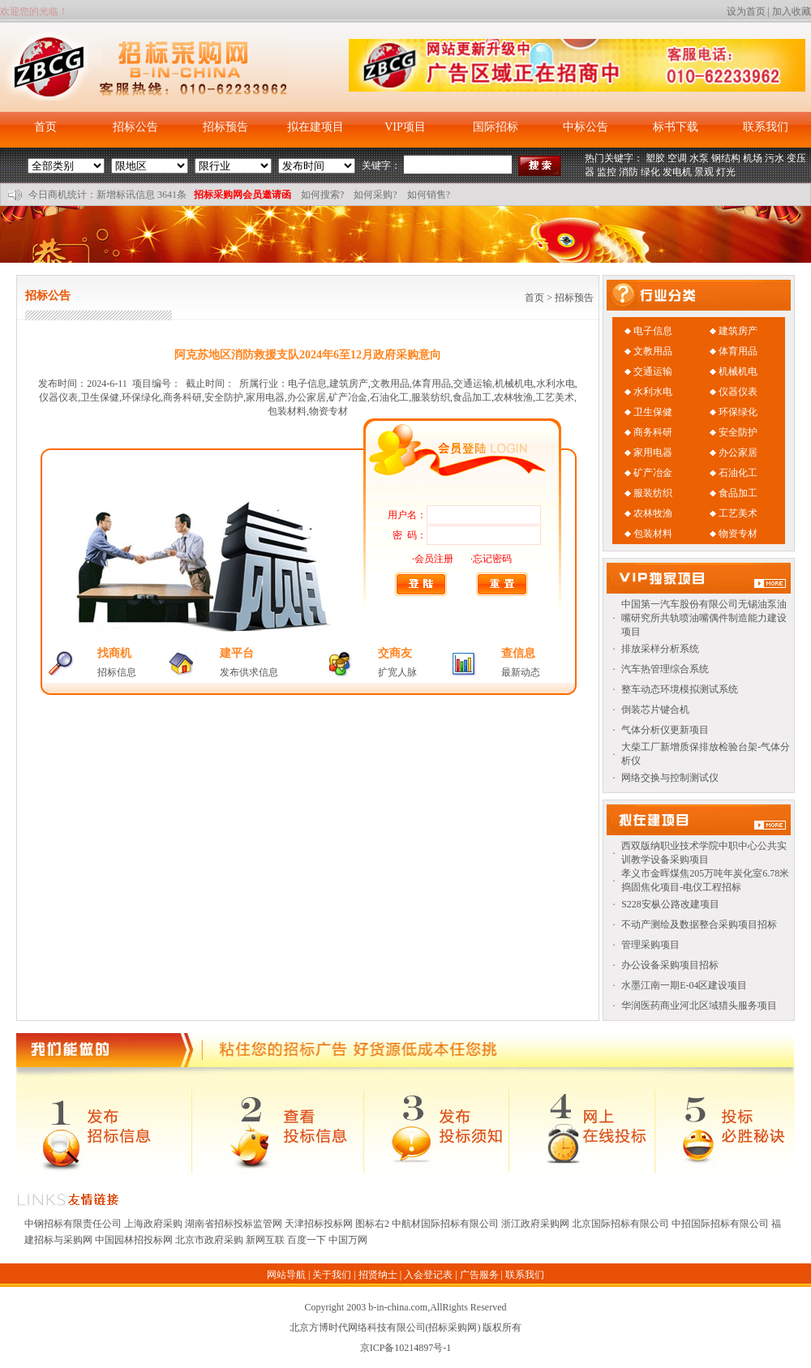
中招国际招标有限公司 (720, 1223)
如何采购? (375, 194)
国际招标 (495, 127)
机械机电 (738, 371)
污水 (774, 158)
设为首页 (746, 11)
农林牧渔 (652, 513)
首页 (45, 127)
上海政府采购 (153, 1223)
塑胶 (655, 158)
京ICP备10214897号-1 (406, 1347)
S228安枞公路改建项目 (670, 904)
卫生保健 (652, 412)
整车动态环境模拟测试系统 (679, 689)
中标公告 (585, 127)
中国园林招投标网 (134, 1240)
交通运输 (652, 371)
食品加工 (738, 493)
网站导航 (286, 1274)
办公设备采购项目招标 (670, 965)
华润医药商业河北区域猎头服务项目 (699, 1005)
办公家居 (738, 452)
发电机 (677, 172)
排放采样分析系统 (660, 648)
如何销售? (428, 194)
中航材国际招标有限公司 (445, 1223)
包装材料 (652, 533)
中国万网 (347, 1240)
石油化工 (738, 472)
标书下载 (675, 127)
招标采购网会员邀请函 (242, 194)
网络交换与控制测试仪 (670, 777)
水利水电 (652, 391)
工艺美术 (738, 513)
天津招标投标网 (319, 1223)
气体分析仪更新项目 (665, 729)
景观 (704, 172)
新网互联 (265, 1240)
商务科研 (652, 432)
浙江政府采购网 (535, 1223)
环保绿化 (738, 412)
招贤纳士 (377, 1274)
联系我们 (765, 127)
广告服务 (479, 1274)
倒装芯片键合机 (655, 709)
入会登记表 (428, 1274)
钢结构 (725, 158)
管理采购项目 (650, 944)
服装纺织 (652, 493)
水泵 (699, 158)
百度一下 (306, 1240)
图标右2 (372, 1223)
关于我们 (331, 1274)
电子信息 (652, 331)
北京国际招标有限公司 (620, 1223)
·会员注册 (432, 558)
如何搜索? (322, 194)
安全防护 (738, 432)
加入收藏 (791, 11)
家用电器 (652, 452)
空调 (677, 158)
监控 (606, 172)
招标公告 (135, 127)
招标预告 (225, 127)
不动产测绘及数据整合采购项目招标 (699, 924)
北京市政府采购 (209, 1240)
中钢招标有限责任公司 (73, 1223)
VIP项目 (405, 127)
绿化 (650, 172)
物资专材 (738, 533)
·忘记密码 (491, 558)
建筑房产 (738, 331)
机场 (752, 158)
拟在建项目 (315, 127)
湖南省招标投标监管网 (233, 1223)
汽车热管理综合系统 (665, 669)
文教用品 (652, 351)
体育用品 (738, 351)
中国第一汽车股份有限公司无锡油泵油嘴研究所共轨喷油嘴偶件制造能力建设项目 (704, 617)
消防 (628, 172)
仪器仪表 (738, 391)
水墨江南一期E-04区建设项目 (684, 985)
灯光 (726, 172)
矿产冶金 (652, 472)
